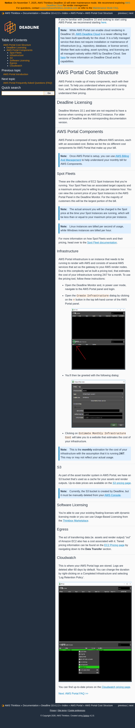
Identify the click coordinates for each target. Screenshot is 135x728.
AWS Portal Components (19, 50)
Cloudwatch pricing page (116, 687)
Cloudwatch (16, 65)
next (131, 13)
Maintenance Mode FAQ (105, 8)
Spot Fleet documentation (102, 242)
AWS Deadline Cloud (88, 34)
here (63, 57)
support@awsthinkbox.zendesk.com (59, 8)
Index (65, 13)
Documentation (31, 13)
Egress (13, 63)
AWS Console (112, 495)
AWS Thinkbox (12, 13)
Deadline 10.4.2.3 (50, 13)
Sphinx (86, 716)
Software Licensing (20, 60)
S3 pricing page (122, 483)
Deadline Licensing (16, 47)
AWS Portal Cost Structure (99, 13)
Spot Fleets (16, 52)
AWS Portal (76, 13)
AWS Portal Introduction (15, 74)
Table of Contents (14, 40)
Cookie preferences (76, 710)
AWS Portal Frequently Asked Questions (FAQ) (27, 83)
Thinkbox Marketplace (75, 520)
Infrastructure (17, 55)
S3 (11, 58)
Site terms (62, 710)
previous (122, 13)
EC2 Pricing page (114, 545)
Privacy (53, 710)
